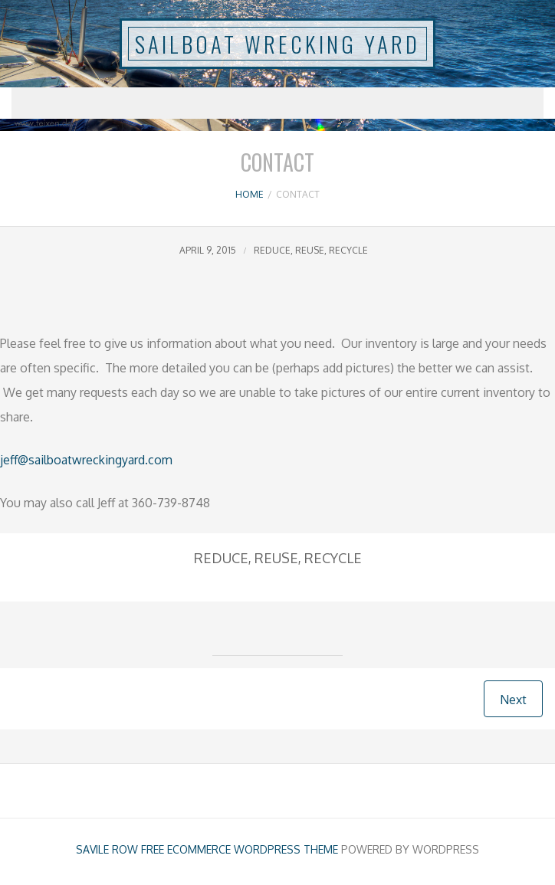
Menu (277, 103)
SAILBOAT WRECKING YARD (277, 44)
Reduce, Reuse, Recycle (311, 250)
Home (249, 194)
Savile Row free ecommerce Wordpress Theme (207, 849)
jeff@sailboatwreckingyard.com (86, 459)
